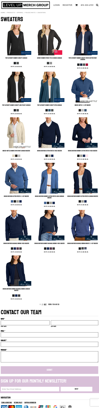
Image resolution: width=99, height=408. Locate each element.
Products (11, 12)
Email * (3, 331)
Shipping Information (30, 403)
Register (67, 5)
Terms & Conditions (6, 403)
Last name (53, 326)
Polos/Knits (30, 12)
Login (56, 5)
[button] (76, 5)
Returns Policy (18, 403)
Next (45, 304)
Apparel (20, 12)
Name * (3, 318)
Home (3, 12)
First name (4, 326)
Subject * (4, 340)
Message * (4, 349)
